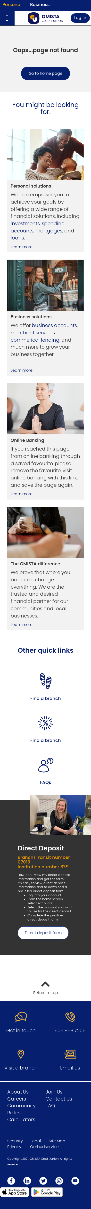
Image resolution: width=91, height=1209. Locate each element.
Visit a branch (21, 1068)
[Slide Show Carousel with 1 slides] (45, 875)
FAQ (50, 1105)
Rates (14, 1112)
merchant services (33, 332)
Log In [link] (80, 18)
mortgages (48, 231)
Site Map (57, 1141)
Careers (16, 1099)
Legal (36, 1141)
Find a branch (45, 699)
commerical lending (35, 340)
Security (15, 1141)
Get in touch (21, 1030)
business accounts (54, 325)
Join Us (54, 1092)
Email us (70, 1068)
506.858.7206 (70, 1030)
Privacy (14, 1147)
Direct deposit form (40, 933)
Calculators (21, 1119)
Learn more (22, 247)
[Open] (7, 18)
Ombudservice (44, 1147)
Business (40, 5)
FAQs (45, 783)
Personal (12, 5)
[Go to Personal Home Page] (45, 18)
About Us (18, 1092)
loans (17, 238)
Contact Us (59, 1099)
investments (25, 223)
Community (21, 1105)
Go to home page (45, 73)
